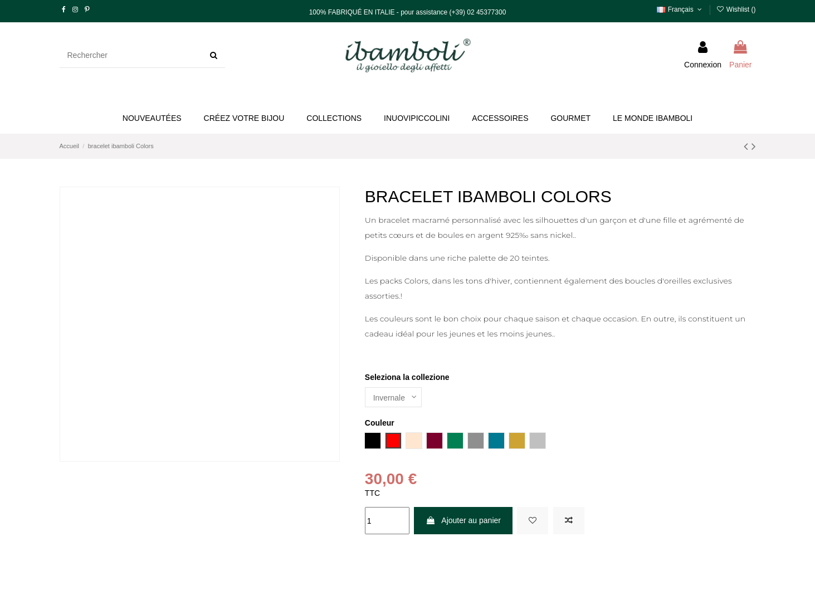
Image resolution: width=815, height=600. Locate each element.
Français (680, 9)
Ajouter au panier (463, 520)
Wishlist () (735, 9)
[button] (244, 118)
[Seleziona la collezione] (393, 397)
